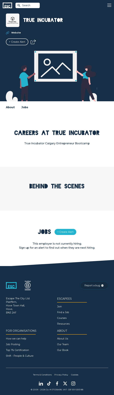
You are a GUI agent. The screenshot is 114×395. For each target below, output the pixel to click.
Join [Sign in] (59, 306)
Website (16, 32)
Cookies (74, 374)
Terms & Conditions (42, 374)
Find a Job (63, 312)
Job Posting (13, 344)
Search (23, 5)
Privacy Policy (61, 374)
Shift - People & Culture (20, 355)
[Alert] (17, 41)
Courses (62, 318)
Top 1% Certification (17, 350)
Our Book (62, 350)
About (10, 107)
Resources (63, 323)
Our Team (63, 344)
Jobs (24, 107)
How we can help (16, 338)
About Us (62, 338)
